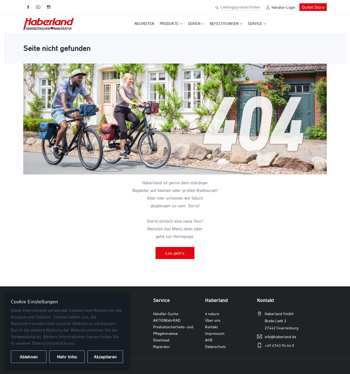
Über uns (212, 320)
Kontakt (211, 326)
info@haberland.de (280, 336)
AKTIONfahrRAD (166, 320)
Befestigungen (224, 23)
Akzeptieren (105, 356)
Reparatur (161, 346)
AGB (208, 340)
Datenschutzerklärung (53, 343)
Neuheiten (144, 23)
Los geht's (175, 253)
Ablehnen (29, 356)
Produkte (169, 23)
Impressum (214, 333)
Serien (194, 23)
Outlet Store (313, 7)
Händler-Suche (165, 313)
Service (255, 23)
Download (161, 340)
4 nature (212, 313)
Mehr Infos (67, 356)
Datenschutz (215, 346)
